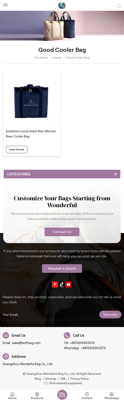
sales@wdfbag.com (26, 343)
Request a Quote (62, 268)
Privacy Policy (79, 378)
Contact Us (62, 232)
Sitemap (50, 378)
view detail (16, 149)
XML (63, 378)
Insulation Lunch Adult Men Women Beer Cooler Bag (31, 134)
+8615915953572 (82, 343)
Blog (38, 378)
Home (57, 57)
